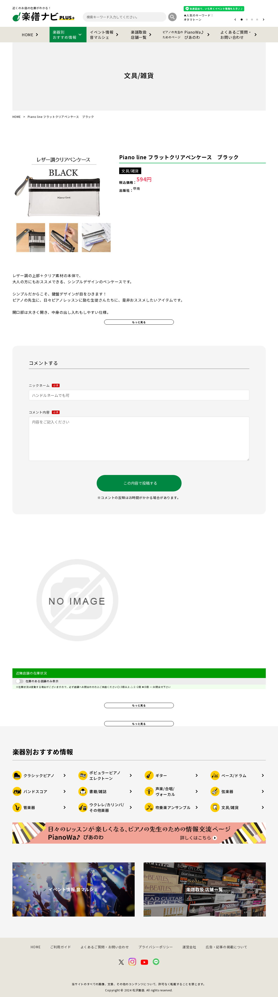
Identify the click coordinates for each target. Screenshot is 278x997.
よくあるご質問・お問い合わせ (239, 34)
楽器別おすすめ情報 (68, 34)
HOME (31, 35)
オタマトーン (193, 19)
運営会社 (189, 947)
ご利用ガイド (60, 947)
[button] (235, 19)
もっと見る (139, 322)
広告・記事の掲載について (227, 947)
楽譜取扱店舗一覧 (142, 34)
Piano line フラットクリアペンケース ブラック (179, 156)
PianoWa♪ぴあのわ (187, 34)
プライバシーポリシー (155, 947)
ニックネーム (44, 385)
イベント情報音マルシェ (105, 34)
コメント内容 (44, 412)
